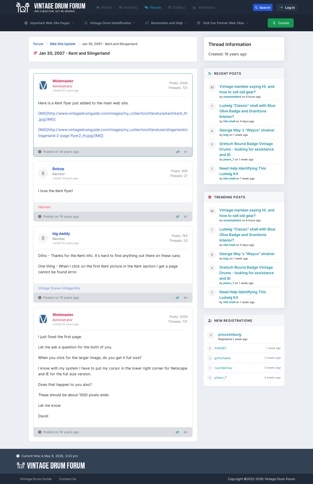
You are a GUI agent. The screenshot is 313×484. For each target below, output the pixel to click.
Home (104, 7)
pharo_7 (229, 159)
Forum (153, 7)
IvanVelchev (224, 368)
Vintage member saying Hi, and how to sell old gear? (246, 89)
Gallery (176, 7)
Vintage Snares (49, 288)
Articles (128, 7)
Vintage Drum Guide (36, 479)
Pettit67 (221, 348)
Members (203, 7)
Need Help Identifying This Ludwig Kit (242, 171)
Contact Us (67, 479)
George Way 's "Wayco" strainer (247, 130)
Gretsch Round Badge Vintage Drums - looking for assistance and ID (246, 149)
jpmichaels (222, 358)
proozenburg (229, 334)
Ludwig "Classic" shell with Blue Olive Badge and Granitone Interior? (247, 111)
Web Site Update (62, 44)
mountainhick (232, 96)
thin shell (229, 121)
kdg (226, 135)
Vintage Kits (71, 288)
